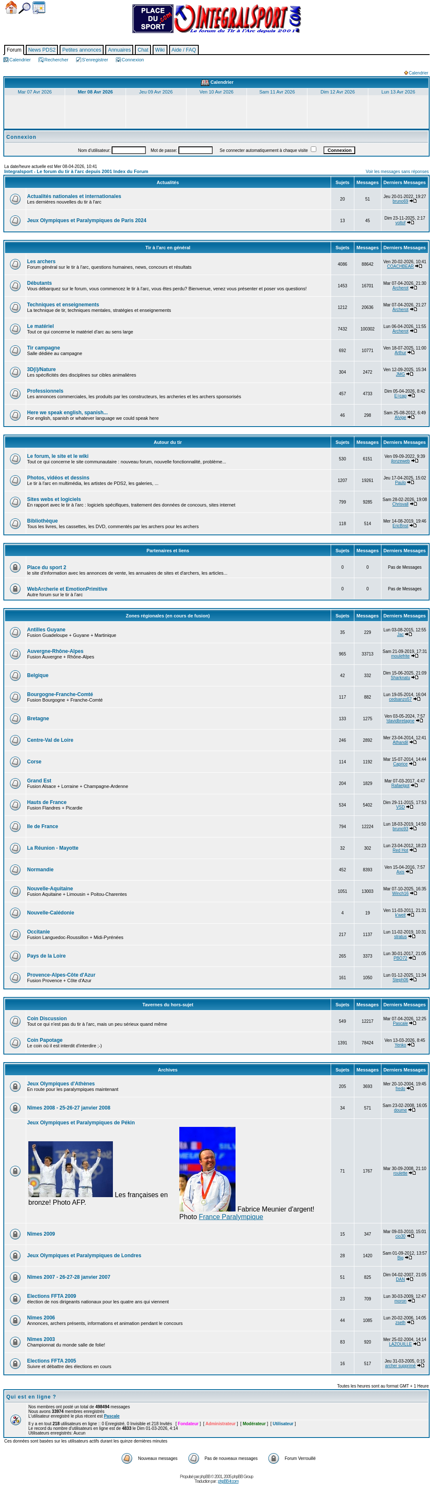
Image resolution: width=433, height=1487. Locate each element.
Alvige (400, 417)
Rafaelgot (401, 785)
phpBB (205, 1476)
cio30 (400, 1236)
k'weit (400, 915)
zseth (400, 1322)
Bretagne (38, 718)
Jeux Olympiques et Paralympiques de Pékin (81, 1123)
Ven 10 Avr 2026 (217, 91)
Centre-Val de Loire (50, 740)
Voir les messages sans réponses (397, 171)
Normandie (40, 870)
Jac (400, 634)
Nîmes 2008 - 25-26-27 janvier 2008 (68, 1108)
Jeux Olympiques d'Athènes (61, 1084)
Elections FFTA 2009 (51, 1296)
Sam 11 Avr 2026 (277, 91)
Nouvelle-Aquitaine (50, 889)
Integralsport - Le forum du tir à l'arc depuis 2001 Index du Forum (76, 171)
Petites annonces (81, 50)
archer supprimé (400, 1365)
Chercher (24, 8)
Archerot (400, 288)
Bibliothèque (42, 521)
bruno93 (400, 828)
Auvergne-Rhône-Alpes (55, 651)
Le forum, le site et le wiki (57, 456)
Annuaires (119, 50)
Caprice (400, 764)
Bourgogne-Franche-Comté (60, 694)
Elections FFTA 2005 (51, 1361)
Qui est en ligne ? (31, 1397)
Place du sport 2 (46, 567)
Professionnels (45, 391)
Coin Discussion (47, 1019)
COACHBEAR (400, 266)
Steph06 (400, 980)
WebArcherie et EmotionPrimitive (67, 589)
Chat (142, 50)
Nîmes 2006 (41, 1318)
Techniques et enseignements (63, 305)
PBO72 (400, 958)
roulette (400, 1173)
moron (400, 1301)
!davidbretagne (400, 721)
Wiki (160, 50)
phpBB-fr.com (228, 1481)
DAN (400, 1279)
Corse (34, 762)
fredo (401, 1088)
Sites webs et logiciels (54, 499)
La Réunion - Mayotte (52, 848)
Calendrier (39, 7)
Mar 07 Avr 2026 (35, 91)
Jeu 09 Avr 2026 (156, 91)
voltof (400, 222)
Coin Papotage (45, 1040)
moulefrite (400, 656)
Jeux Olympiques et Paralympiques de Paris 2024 (86, 220)
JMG (400, 374)
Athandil (400, 742)
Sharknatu (400, 677)
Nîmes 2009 (41, 1234)
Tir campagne (43, 348)
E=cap (401, 396)
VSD (400, 807)
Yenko (400, 1045)
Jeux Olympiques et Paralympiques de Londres (84, 1255)
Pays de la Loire (46, 956)
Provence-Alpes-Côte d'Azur (61, 975)
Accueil (11, 7)
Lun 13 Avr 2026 (398, 91)
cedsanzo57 (400, 699)
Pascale (400, 1023)
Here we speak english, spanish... (67, 413)
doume (400, 1110)
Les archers (41, 261)
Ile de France (42, 826)
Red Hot (400, 850)
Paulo (400, 482)
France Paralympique (231, 1216)
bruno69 (400, 201)
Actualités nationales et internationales (74, 196)
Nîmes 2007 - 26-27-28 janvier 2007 (68, 1277)
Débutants (39, 283)
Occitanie (38, 932)
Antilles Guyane (46, 630)
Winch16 (400, 893)
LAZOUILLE (400, 1344)
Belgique (38, 675)
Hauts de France (46, 802)
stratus (400, 936)
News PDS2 (42, 50)
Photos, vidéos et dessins (58, 478)
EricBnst (400, 525)
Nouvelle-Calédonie (50, 913)
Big (400, 1258)
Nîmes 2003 (41, 1339)
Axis (400, 872)
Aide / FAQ (184, 50)
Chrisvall (400, 504)
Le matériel (40, 326)
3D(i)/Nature (41, 369)
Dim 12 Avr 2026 (338, 91)
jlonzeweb (400, 461)
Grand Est (39, 781)
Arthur (400, 352)
